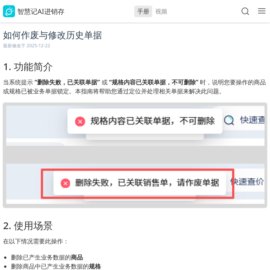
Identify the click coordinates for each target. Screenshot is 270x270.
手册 (143, 11)
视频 (161, 11)
